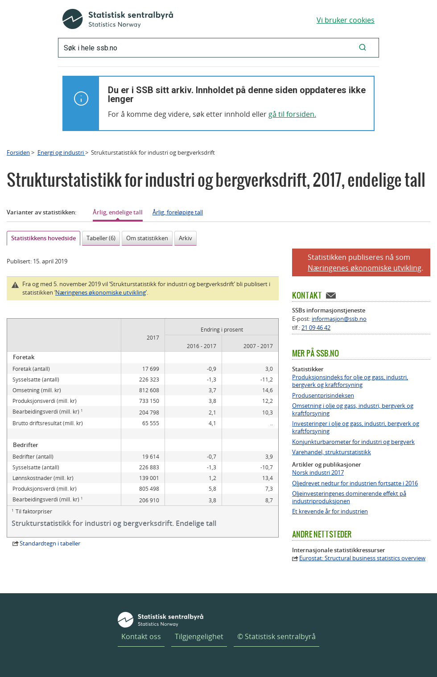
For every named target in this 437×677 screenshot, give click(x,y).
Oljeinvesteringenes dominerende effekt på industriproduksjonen (349, 497)
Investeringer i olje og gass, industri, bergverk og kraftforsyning (355, 427)
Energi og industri (61, 152)
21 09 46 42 (315, 328)
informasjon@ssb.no (339, 319)
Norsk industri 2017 (318, 472)
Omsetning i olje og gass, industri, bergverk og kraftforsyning (352, 409)
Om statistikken (147, 238)
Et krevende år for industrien (330, 511)
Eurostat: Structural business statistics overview (362, 558)
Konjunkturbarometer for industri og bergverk (353, 442)
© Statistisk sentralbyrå (276, 636)
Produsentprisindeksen (323, 395)
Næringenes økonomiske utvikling (100, 292)
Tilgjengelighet (199, 636)
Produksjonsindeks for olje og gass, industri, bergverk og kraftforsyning (350, 381)
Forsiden (18, 152)
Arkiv (185, 238)
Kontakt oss (141, 636)
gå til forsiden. (292, 114)
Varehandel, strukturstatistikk (331, 452)
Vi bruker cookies (346, 20)
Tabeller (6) (101, 238)
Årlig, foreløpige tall (178, 212)
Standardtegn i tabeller (50, 543)
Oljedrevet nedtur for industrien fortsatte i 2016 (355, 483)
